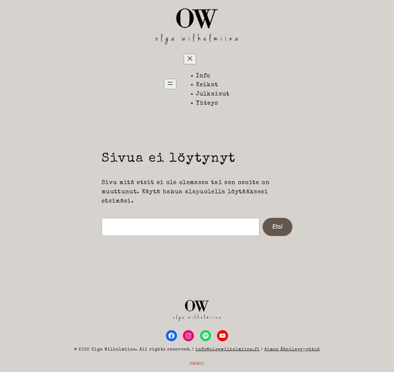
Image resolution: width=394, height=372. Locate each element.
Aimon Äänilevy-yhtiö (292, 349)
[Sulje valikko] (190, 59)
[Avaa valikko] (170, 84)
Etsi (277, 226)
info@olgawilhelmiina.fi (227, 349)
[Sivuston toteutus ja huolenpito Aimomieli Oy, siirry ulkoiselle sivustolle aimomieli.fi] (197, 362)
